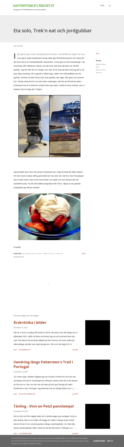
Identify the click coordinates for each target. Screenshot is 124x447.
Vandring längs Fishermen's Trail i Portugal (43, 364)
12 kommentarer (25, 433)
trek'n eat (98, 72)
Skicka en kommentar (27, 394)
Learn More (99, 441)
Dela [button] (97, 53)
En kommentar (24, 350)
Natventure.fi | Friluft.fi (33, 5)
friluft (97, 67)
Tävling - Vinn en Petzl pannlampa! (44, 406)
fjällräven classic (101, 64)
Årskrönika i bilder (30, 322)
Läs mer (75, 350)
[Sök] (102, 5)
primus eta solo (100, 70)
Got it (110, 441)
